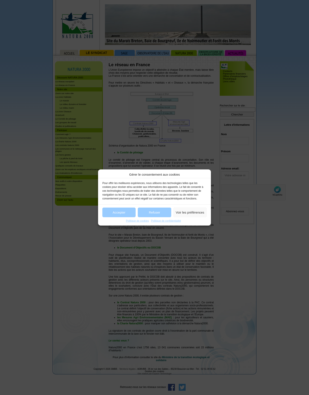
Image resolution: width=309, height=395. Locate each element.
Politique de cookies (137, 220)
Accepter (119, 212)
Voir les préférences (190, 212)
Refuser (154, 212)
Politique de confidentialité (166, 220)
